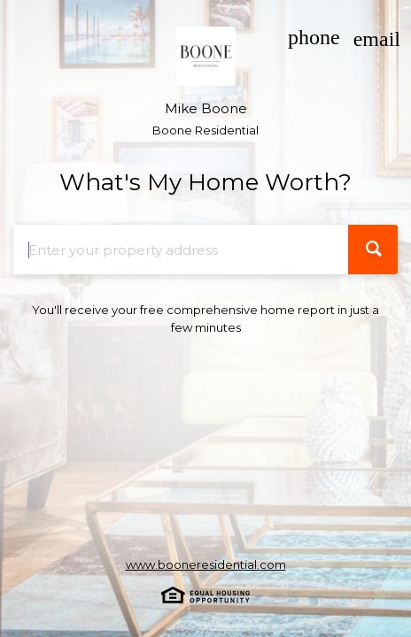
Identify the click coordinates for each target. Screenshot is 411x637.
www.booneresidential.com (206, 564)
